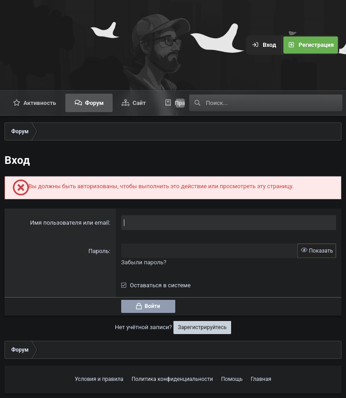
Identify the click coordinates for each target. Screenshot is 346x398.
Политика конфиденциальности (172, 379)
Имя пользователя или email (69, 222)
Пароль (98, 251)
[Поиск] (274, 103)
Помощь (232, 379)
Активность (39, 103)
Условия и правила (99, 379)
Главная (260, 379)
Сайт (139, 103)
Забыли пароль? (143, 262)
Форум (94, 103)
